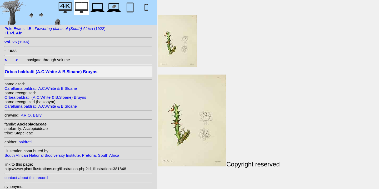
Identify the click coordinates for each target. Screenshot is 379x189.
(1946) (16, 42)
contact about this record (26, 177)
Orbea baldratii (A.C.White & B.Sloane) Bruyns (45, 97)
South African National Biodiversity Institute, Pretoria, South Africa (61, 155)
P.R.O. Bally (31, 115)
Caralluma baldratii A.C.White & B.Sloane (40, 88)
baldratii (25, 142)
